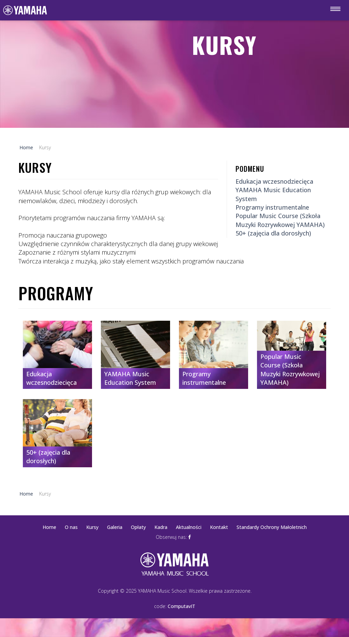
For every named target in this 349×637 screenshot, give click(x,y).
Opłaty (138, 527)
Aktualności (188, 527)
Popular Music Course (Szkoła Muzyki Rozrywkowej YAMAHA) (280, 220)
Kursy (92, 527)
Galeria (114, 527)
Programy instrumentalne (272, 207)
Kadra (160, 527)
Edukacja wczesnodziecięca (274, 181)
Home (49, 527)
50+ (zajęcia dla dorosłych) (273, 233)
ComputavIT (181, 606)
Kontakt (219, 527)
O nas (71, 527)
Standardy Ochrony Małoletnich (272, 527)
